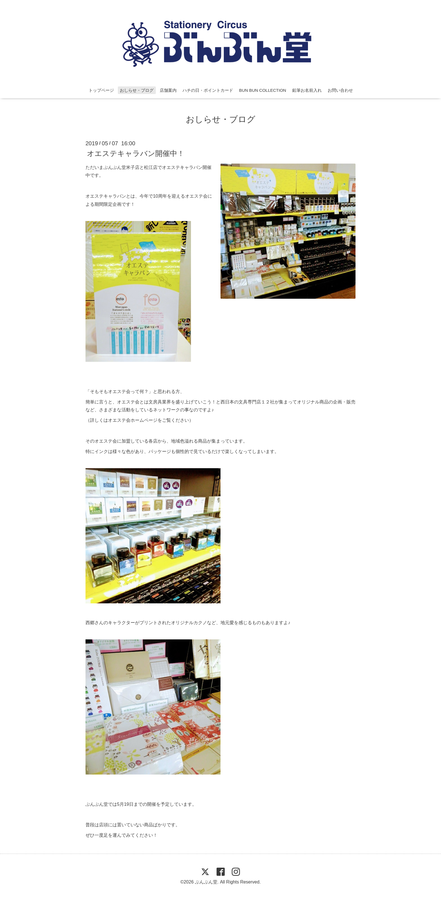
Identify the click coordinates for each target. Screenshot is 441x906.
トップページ (101, 90)
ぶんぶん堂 (206, 882)
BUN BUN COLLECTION (262, 90)
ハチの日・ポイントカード (208, 90)
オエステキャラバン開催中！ (135, 153)
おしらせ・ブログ (137, 90)
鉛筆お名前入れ (307, 90)
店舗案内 (168, 90)
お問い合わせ (340, 90)
